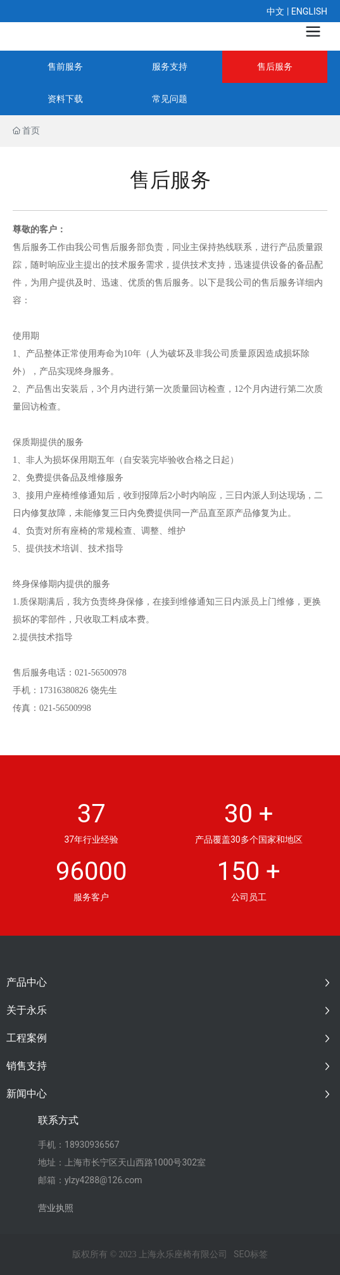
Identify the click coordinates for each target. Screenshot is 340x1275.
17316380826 (63, 690)
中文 (275, 11)
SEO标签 (251, 1254)
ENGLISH (309, 11)
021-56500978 (101, 672)
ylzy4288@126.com (103, 1180)
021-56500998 (65, 708)
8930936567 (95, 1145)
